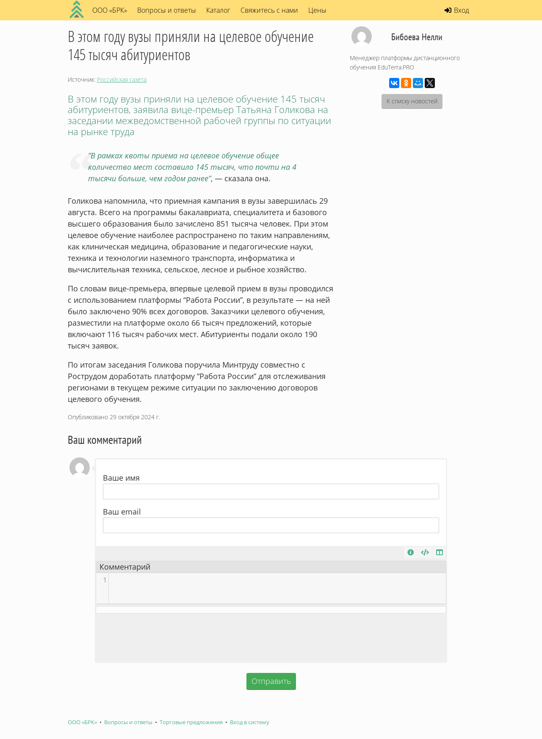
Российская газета (122, 79)
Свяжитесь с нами (269, 10)
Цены (317, 10)
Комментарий (125, 567)
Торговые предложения (191, 722)
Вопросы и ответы (166, 10)
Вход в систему (249, 722)
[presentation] (271, 637)
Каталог (218, 10)
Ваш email (122, 512)
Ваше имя (121, 478)
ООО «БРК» (82, 722)
